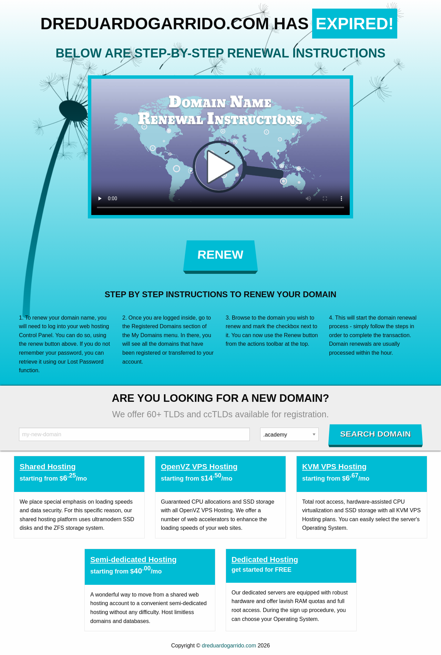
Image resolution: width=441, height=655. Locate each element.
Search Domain (375, 434)
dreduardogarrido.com (229, 645)
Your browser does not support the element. (220, 146)
